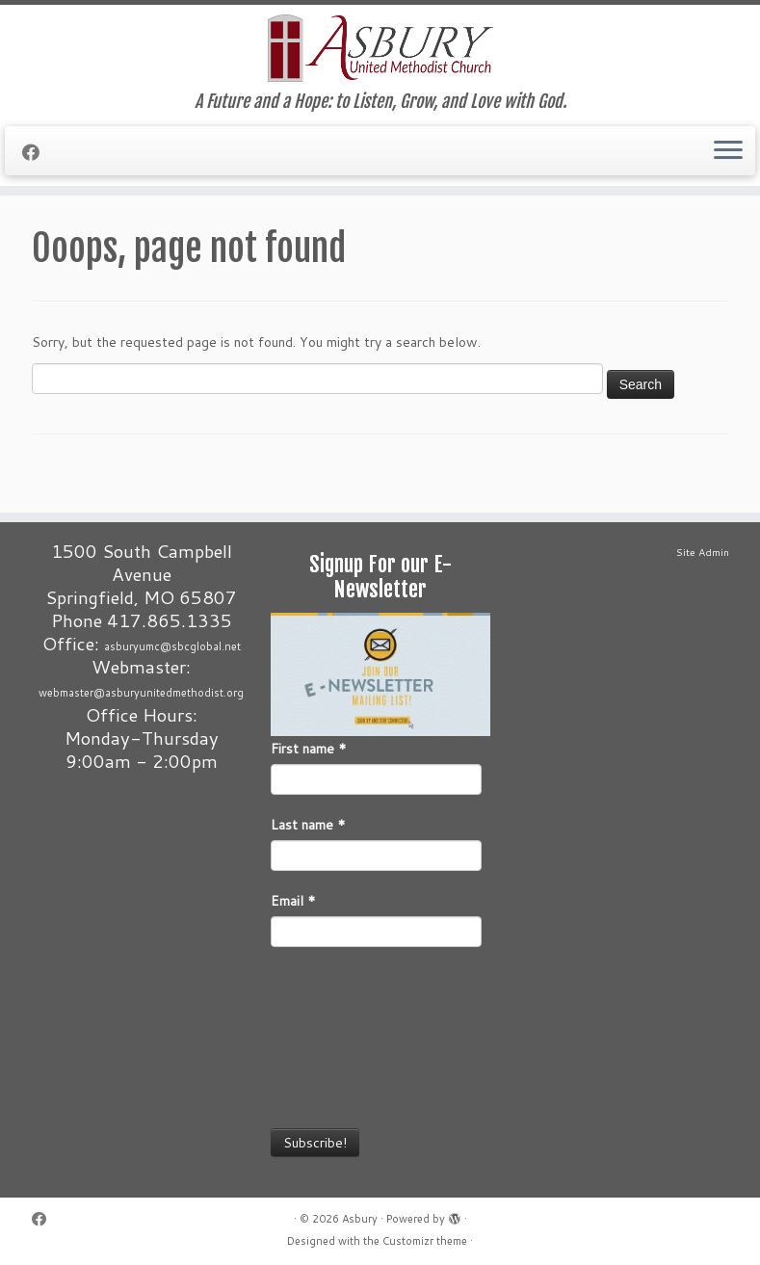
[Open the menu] (728, 151)
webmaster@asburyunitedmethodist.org (141, 692)
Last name (308, 824)
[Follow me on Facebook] (37, 152)
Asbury (360, 1218)
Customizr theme (424, 1241)
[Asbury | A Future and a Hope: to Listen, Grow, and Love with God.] (380, 48)
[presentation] (350, 1035)
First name (309, 748)
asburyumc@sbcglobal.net (172, 646)
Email (293, 900)
